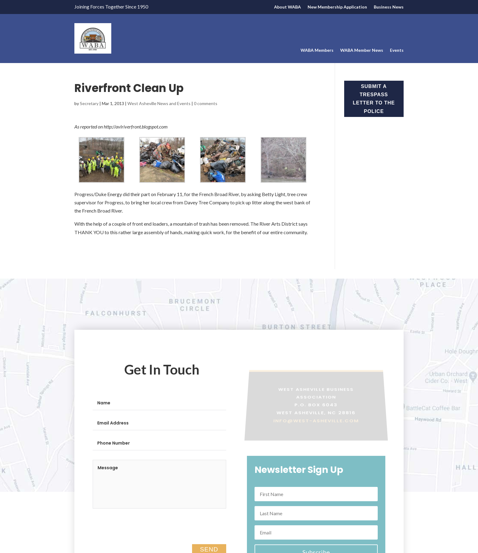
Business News (389, 7)
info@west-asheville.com (316, 423)
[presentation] (139, 532)
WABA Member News (361, 50)
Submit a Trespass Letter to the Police (374, 99)
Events (397, 50)
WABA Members (317, 50)
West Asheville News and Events (159, 103)
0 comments (205, 103)
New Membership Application (337, 7)
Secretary (89, 103)
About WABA (287, 7)
